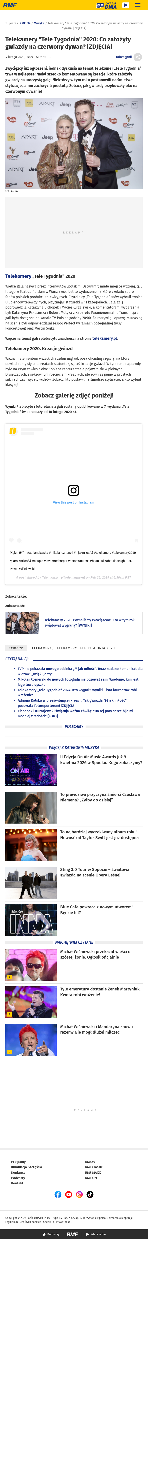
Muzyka (39, 23)
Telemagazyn (51, 577)
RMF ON (91, 1178)
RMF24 (90, 1162)
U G (47, 57)
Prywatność (63, 1221)
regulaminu (12, 1221)
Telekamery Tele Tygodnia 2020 (85, 648)
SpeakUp (48, 1221)
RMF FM (25, 23)
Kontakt (17, 1183)
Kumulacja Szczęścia (26, 1167)
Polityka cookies (31, 1221)
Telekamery (18, 276)
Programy (18, 1162)
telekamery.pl (104, 338)
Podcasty (18, 1178)
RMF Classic (93, 1167)
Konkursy (18, 1173)
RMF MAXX (93, 1173)
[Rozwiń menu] (138, 5)
